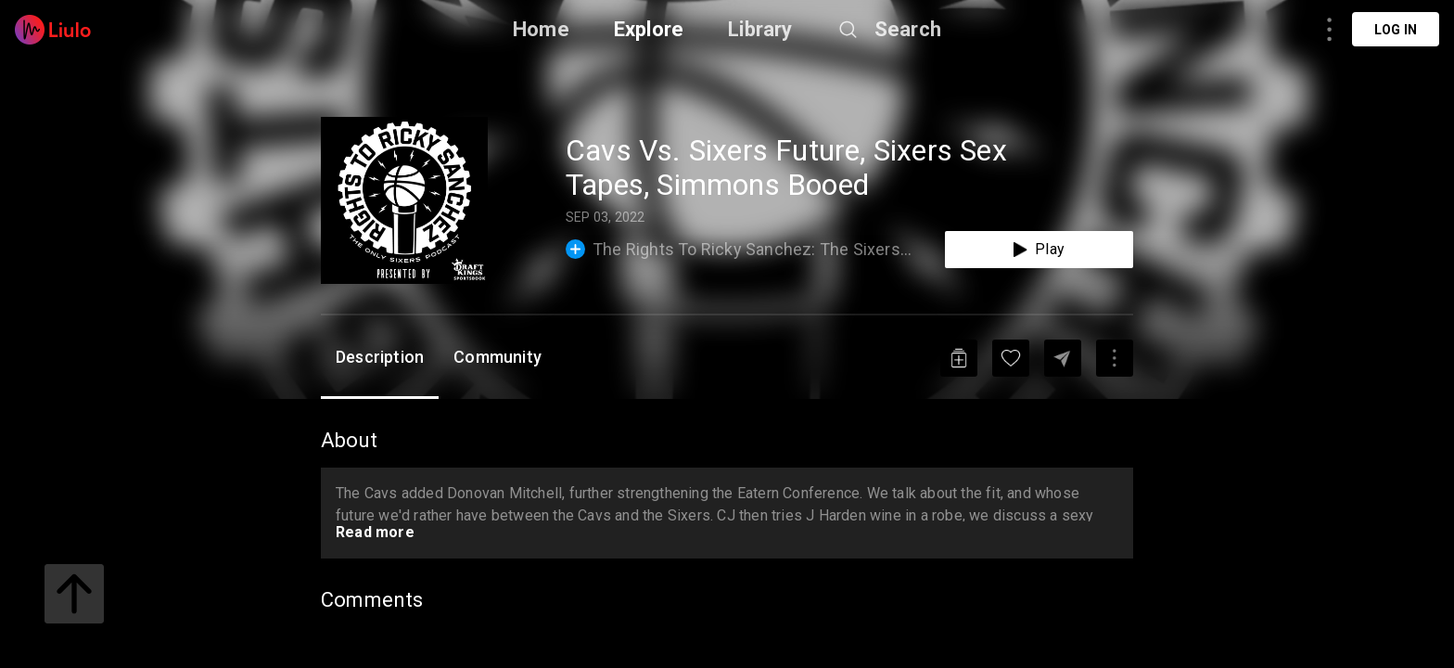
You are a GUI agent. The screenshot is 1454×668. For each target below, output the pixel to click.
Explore (648, 29)
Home (541, 29)
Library (760, 29)
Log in (1395, 29)
